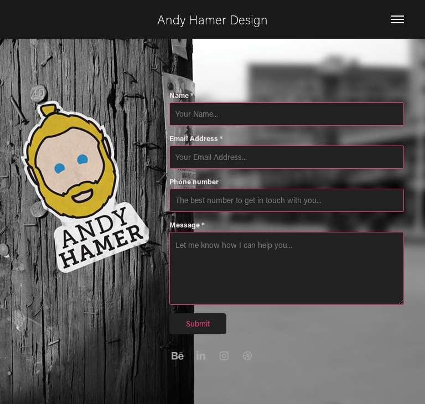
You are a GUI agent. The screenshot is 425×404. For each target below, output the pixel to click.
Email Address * (196, 138)
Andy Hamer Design (212, 19)
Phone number (194, 181)
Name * (181, 95)
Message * (187, 224)
